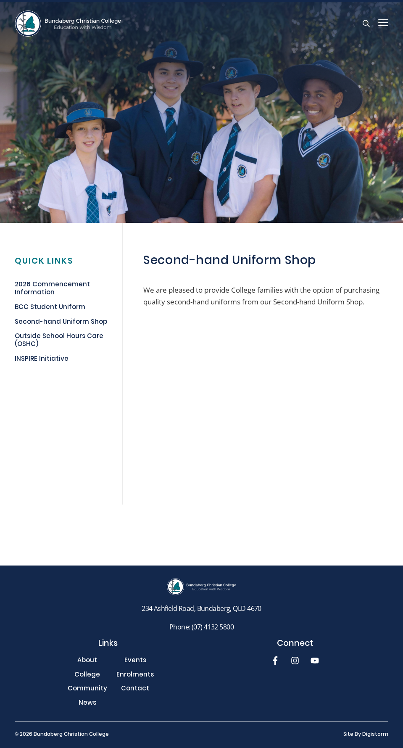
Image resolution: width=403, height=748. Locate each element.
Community (87, 689)
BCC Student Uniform (50, 308)
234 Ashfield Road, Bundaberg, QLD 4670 (201, 608)
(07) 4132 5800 (213, 626)
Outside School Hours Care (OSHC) (59, 341)
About (87, 661)
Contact (135, 689)
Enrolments (135, 675)
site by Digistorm (365, 734)
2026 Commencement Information (52, 289)
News (87, 703)
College (87, 675)
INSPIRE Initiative (41, 360)
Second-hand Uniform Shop (61, 323)
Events (135, 661)
